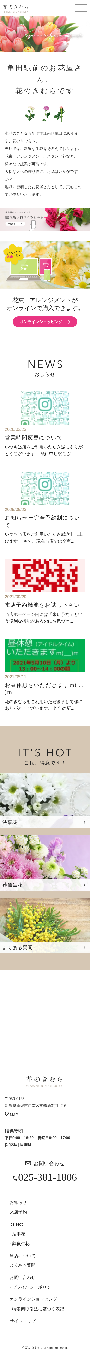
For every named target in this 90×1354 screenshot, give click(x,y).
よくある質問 (23, 1265)
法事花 (18, 1233)
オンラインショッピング (41, 322)
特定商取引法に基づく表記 (38, 1309)
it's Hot (16, 1224)
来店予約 (18, 1212)
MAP (14, 1115)
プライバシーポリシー (33, 1287)
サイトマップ (23, 1321)
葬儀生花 (21, 1243)
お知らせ (18, 1202)
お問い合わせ (49, 1163)
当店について (23, 1255)
